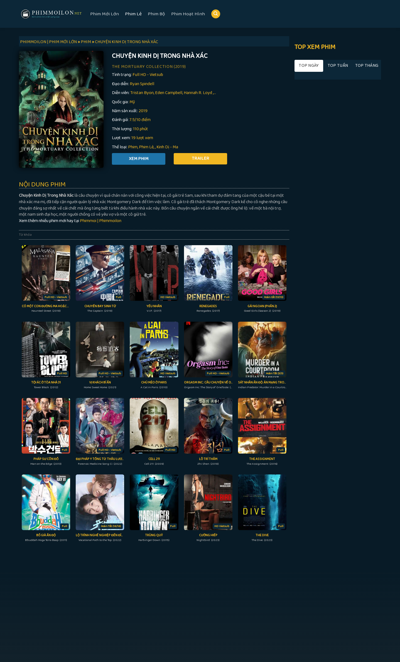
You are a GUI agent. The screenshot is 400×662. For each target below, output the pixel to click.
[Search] (215, 14)
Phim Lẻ (133, 14)
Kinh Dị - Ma (167, 147)
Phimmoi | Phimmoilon (100, 220)
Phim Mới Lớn (104, 14)
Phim (133, 147)
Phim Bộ (156, 14)
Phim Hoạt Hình (188, 14)
